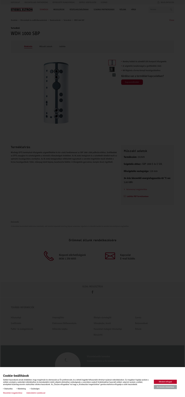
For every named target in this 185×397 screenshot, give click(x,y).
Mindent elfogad (165, 382)
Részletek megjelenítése (12, 393)
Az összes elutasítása (165, 387)
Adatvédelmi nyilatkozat (35, 393)
